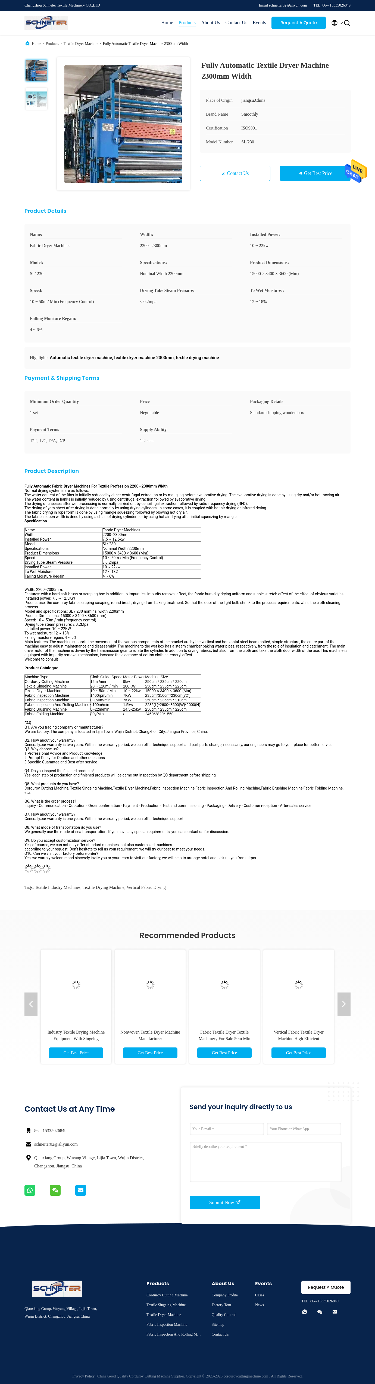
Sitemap (218, 1325)
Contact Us (237, 22)
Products (187, 22)
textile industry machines (57, 887)
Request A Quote (298, 23)
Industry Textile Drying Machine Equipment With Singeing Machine (76, 1038)
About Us (210, 22)
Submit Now (225, 1202)
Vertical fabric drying (146, 887)
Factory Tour (221, 1305)
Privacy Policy (83, 1376)
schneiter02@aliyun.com (56, 1144)
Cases (259, 1295)
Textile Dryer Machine (81, 44)
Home (167, 22)
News (259, 1305)
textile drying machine (103, 887)
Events (259, 22)
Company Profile (225, 1295)
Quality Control (224, 1315)
